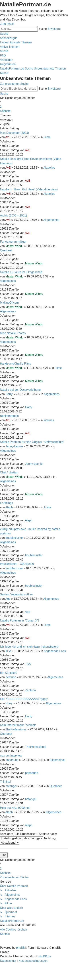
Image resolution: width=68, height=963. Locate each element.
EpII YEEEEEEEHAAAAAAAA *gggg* (24, 698)
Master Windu (14, 246)
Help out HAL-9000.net (15, 807)
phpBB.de (44, 956)
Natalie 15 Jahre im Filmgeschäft (21, 272)
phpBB (20, 947)
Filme (47, 137)
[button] (5, 111)
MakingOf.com (9, 302)
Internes (49, 420)
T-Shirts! (5, 781)
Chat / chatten (9, 472)
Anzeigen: (19, 833)
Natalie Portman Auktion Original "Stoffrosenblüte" (32, 441)
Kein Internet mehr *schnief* (18, 725)
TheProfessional (15, 729)
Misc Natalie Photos (13, 333)
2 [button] (1, 106)
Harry (9, 394)
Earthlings (6, 502)
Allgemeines (51, 219)
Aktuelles (49, 167)
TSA (8, 651)
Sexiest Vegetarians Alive (16, 594)
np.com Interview (11, 755)
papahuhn (11, 759)
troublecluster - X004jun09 (17, 563)
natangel (11, 786)
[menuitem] (16, 42)
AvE (8, 137)
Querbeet (6, 250)
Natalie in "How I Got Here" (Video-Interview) (29, 189)
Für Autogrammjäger (13, 241)
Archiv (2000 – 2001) (13, 215)
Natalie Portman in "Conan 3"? (19, 620)
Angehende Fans (55, 651)
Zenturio (10, 677)
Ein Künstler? (8, 672)
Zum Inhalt (7, 23)
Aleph (9, 507)
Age (7, 598)
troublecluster (14, 537)
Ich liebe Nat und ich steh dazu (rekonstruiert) (29, 646)
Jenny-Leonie (14, 446)
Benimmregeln (9, 415)
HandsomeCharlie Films (15, 363)
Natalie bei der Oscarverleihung (20, 389)
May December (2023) (14, 132)
